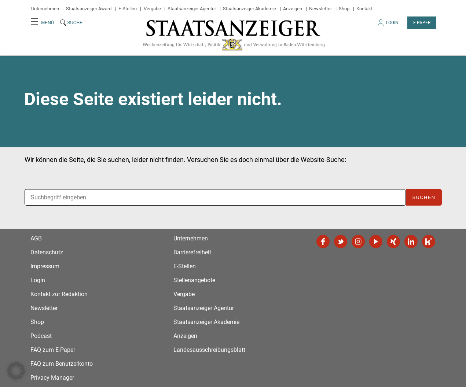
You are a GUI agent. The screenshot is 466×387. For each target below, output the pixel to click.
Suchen (423, 197)
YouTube (375, 241)
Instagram (358, 241)
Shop (344, 8)
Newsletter (320, 8)
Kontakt (364, 8)
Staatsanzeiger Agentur (192, 8)
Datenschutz (46, 252)
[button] (16, 371)
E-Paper (421, 22)
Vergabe (152, 8)
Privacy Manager (52, 377)
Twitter (340, 241)
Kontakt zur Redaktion (59, 294)
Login (388, 24)
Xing (393, 241)
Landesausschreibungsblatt (209, 349)
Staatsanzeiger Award (88, 8)
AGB (36, 238)
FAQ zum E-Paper (52, 349)
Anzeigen (292, 8)
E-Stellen (127, 8)
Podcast (41, 335)
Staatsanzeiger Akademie (249, 8)
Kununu (428, 241)
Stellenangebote (194, 280)
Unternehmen (45, 8)
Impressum (44, 266)
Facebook (323, 241)
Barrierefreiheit (192, 252)
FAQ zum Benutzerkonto (61, 363)
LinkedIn (411, 241)
